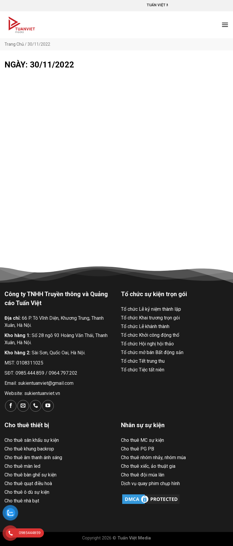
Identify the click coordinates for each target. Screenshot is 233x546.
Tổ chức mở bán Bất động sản (152, 352)
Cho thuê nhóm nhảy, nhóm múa (153, 457)
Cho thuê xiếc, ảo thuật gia (148, 466)
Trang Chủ (14, 44)
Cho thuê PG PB (137, 449)
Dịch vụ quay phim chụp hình (150, 483)
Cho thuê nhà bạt (21, 501)
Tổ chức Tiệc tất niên (142, 370)
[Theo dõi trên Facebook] (10, 406)
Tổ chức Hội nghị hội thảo (147, 344)
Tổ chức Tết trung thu (143, 361)
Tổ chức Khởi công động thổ (150, 335)
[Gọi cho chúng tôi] (35, 406)
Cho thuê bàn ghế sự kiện (30, 475)
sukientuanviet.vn (42, 393)
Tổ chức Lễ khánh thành (145, 326)
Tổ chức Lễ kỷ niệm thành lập (151, 309)
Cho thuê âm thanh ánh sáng (33, 457)
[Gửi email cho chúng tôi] (23, 406)
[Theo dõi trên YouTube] (47, 406)
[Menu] (225, 24)
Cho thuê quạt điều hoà (28, 483)
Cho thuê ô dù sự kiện (26, 492)
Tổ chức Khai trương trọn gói (150, 318)
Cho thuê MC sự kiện (142, 440)
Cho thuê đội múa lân (142, 475)
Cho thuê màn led (22, 466)
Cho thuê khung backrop (29, 449)
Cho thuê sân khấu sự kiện (31, 440)
